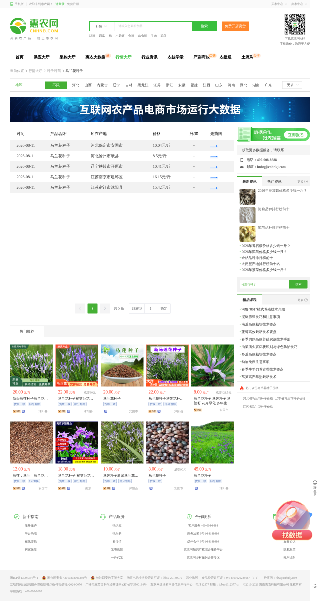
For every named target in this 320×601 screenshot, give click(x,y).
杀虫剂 (142, 36)
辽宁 (116, 85)
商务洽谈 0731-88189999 (203, 533)
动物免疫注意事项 (256, 362)
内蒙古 (102, 85)
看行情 (117, 541)
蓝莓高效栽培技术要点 (259, 332)
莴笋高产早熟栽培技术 (259, 377)
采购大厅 (68, 57)
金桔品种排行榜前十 (257, 258)
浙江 (169, 85)
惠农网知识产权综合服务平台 (203, 549)
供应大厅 (42, 57)
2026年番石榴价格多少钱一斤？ (266, 246)
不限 (56, 85)
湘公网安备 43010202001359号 (64, 578)
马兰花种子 (74, 71)
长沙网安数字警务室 (107, 578)
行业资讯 (150, 57)
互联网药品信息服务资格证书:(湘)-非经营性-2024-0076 (46, 584)
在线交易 (31, 541)
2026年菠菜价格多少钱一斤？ (264, 270)
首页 (20, 57)
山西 (88, 85)
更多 (292, 85)
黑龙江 (143, 85)
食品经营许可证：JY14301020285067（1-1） (231, 578)
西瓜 (102, 36)
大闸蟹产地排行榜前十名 (261, 264)
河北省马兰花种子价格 (258, 398)
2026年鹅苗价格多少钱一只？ (264, 252)
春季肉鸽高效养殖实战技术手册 (266, 339)
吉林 (128, 85)
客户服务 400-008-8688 (203, 525)
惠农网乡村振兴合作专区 (203, 557)
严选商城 (202, 57)
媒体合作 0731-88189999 (203, 541)
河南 (231, 85)
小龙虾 (120, 36)
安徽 (182, 85)
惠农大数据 (96, 57)
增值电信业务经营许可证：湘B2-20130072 (154, 578)
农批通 (226, 57)
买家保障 (31, 549)
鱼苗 (131, 36)
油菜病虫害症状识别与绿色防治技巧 (270, 347)
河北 (76, 85)
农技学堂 (176, 57)
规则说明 (290, 557)
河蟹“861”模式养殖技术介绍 (263, 309)
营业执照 (192, 578)
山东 (218, 85)
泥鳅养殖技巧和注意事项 (261, 317)
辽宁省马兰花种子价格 (290, 398)
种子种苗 (54, 71)
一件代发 (117, 557)
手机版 (17, 4)
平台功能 (31, 533)
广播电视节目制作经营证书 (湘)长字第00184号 (116, 584)
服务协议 (290, 541)
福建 (194, 85)
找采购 (117, 533)
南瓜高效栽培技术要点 (259, 324)
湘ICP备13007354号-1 (24, 578)
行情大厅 (124, 57)
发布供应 (117, 549)
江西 (206, 85)
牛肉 (154, 36)
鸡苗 (92, 36)
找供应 (117, 525)
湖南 (256, 85)
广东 (268, 85)
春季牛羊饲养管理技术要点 (263, 369)
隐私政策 (290, 549)
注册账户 (31, 525)
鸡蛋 (163, 36)
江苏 (157, 85)
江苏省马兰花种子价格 (258, 406)
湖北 (243, 85)
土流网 (248, 57)
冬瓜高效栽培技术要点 (259, 354)
